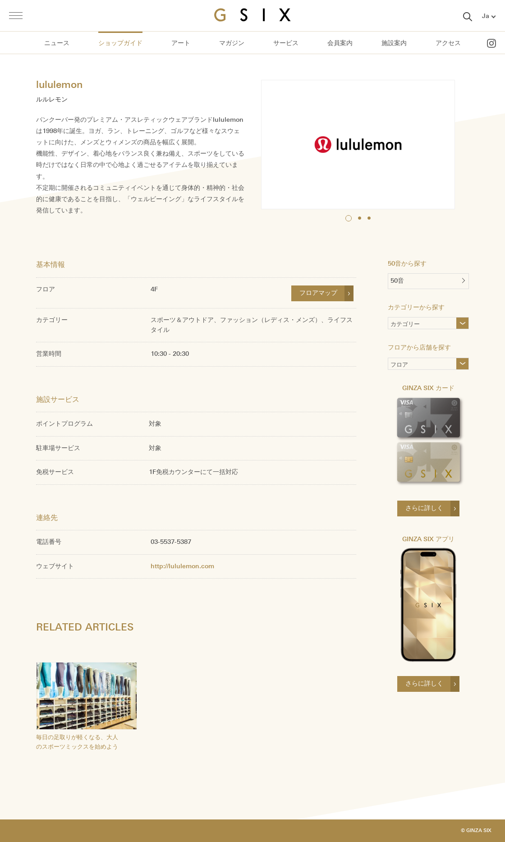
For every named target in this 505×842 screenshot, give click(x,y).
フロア (399, 365)
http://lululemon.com (182, 566)
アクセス (448, 43)
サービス (285, 43)
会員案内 (340, 43)
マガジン (231, 43)
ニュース (56, 43)
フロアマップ (318, 293)
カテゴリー (419, 325)
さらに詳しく (424, 508)
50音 (397, 281)
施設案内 (394, 43)
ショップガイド (120, 43)
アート (180, 43)
